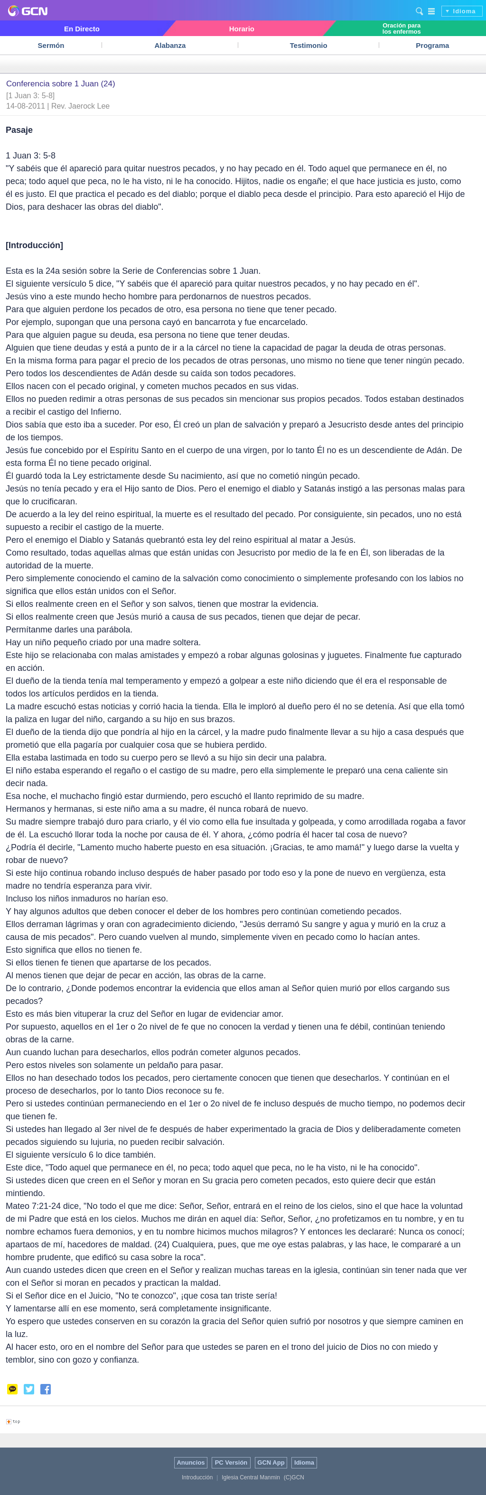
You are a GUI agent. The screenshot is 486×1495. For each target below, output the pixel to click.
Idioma (464, 11)
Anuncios (191, 1462)
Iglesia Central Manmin (251, 1477)
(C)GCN (294, 1477)
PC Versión (231, 1462)
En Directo (82, 29)
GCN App (270, 1462)
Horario (241, 29)
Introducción (197, 1477)
